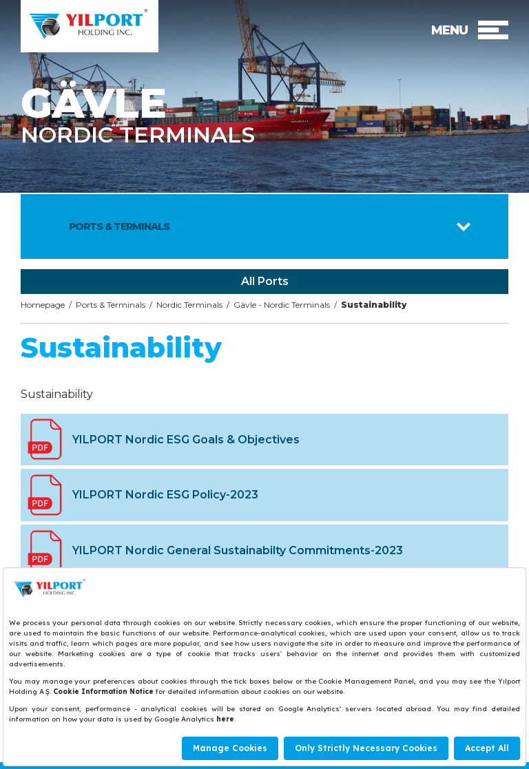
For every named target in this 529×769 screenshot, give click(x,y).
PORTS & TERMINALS (119, 226)
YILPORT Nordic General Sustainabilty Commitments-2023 (237, 550)
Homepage (43, 304)
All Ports (265, 281)
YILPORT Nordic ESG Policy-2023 (165, 494)
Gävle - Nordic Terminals (282, 304)
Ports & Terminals (110, 304)
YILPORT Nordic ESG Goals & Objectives (186, 439)
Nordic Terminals (189, 304)
